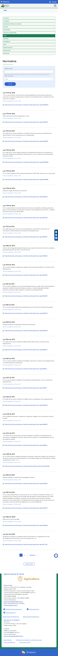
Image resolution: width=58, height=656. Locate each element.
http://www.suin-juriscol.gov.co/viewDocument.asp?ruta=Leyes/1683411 (26, 368)
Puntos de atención (9, 642)
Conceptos (6, 21)
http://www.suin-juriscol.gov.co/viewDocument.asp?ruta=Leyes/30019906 (26, 162)
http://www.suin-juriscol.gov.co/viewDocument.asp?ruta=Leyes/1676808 (26, 525)
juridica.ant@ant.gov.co (10, 605)
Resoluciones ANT (7, 47)
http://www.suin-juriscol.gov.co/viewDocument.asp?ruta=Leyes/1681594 (26, 445)
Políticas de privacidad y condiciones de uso (29, 640)
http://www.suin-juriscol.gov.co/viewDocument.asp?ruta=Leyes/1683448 (26, 330)
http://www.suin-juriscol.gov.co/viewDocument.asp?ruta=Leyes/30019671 (26, 122)
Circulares (6, 18)
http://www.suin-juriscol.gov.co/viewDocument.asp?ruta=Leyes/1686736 (26, 196)
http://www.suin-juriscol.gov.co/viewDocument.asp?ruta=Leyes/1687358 (26, 217)
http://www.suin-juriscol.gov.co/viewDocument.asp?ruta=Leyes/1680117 (26, 388)
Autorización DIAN (24, 642)
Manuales (5, 38)
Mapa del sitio (8, 640)
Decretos (5, 26)
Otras (4, 44)
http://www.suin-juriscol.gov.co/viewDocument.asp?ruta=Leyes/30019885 (26, 179)
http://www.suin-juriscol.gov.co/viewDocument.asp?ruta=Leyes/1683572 (26, 349)
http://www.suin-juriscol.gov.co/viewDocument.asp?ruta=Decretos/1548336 (27, 466)
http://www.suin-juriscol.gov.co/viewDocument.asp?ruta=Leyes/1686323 (26, 256)
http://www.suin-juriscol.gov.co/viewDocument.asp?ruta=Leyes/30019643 (26, 105)
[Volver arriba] (56, 556)
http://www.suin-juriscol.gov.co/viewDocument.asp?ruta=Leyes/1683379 (26, 296)
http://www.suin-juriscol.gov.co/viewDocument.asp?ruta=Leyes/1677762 (26, 544)
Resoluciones (6, 50)
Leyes (4, 35)
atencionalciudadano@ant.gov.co (13, 601)
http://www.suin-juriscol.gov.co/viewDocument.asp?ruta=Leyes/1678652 (26, 483)
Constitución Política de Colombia (12, 24)
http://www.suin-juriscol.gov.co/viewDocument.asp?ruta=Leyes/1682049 (26, 405)
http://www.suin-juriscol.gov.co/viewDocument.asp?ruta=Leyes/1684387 (26, 275)
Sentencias (6, 53)
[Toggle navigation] (55, 5)
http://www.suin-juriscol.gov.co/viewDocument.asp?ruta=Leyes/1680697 (26, 424)
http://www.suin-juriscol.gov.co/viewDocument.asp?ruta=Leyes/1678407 (26, 508)
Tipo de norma (9, 76)
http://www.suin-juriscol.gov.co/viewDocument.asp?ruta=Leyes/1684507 (26, 313)
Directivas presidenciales (9, 32)
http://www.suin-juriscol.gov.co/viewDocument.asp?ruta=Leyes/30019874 (26, 141)
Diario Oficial (6, 29)
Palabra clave (8, 68)
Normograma (6, 41)
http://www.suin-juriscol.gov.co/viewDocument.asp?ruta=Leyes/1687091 (26, 237)
